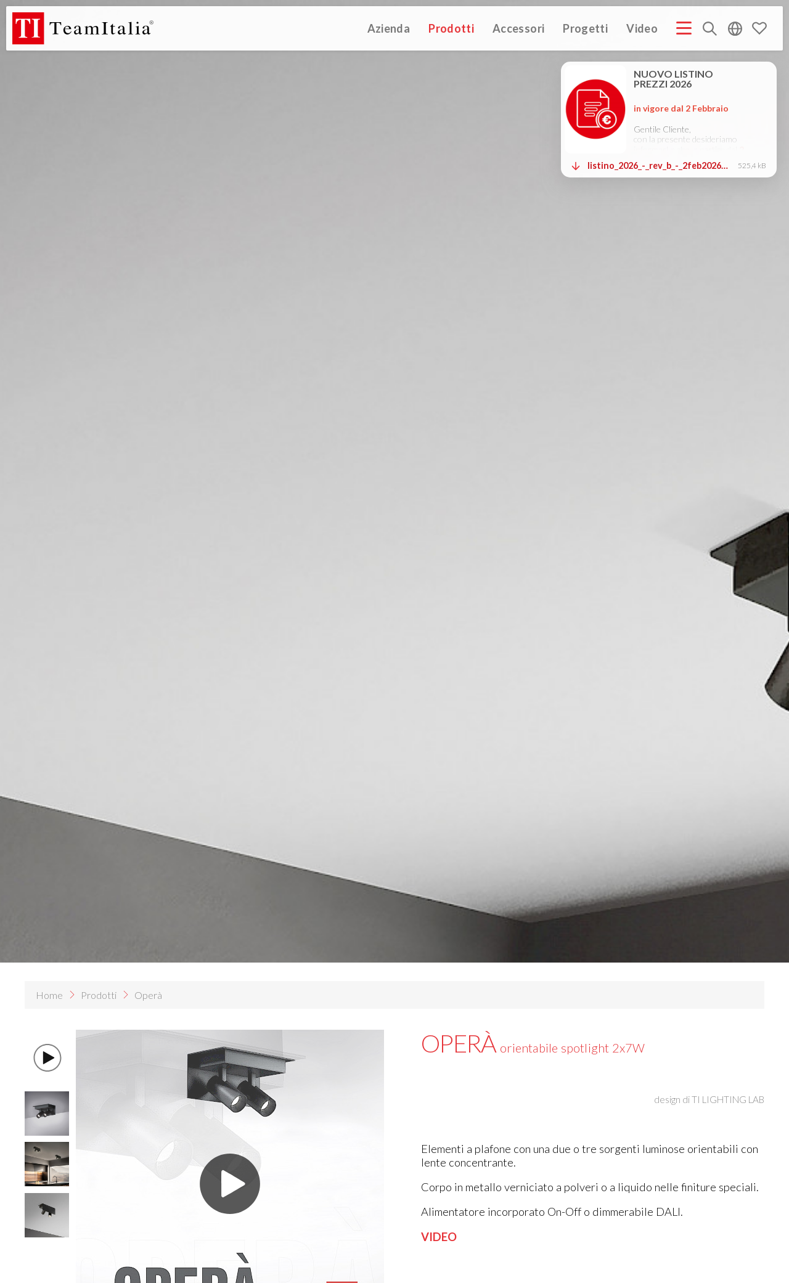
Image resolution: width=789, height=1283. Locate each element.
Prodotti (451, 28)
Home (49, 995)
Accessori (518, 28)
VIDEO (439, 1237)
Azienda (389, 28)
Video (642, 28)
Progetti (585, 28)
